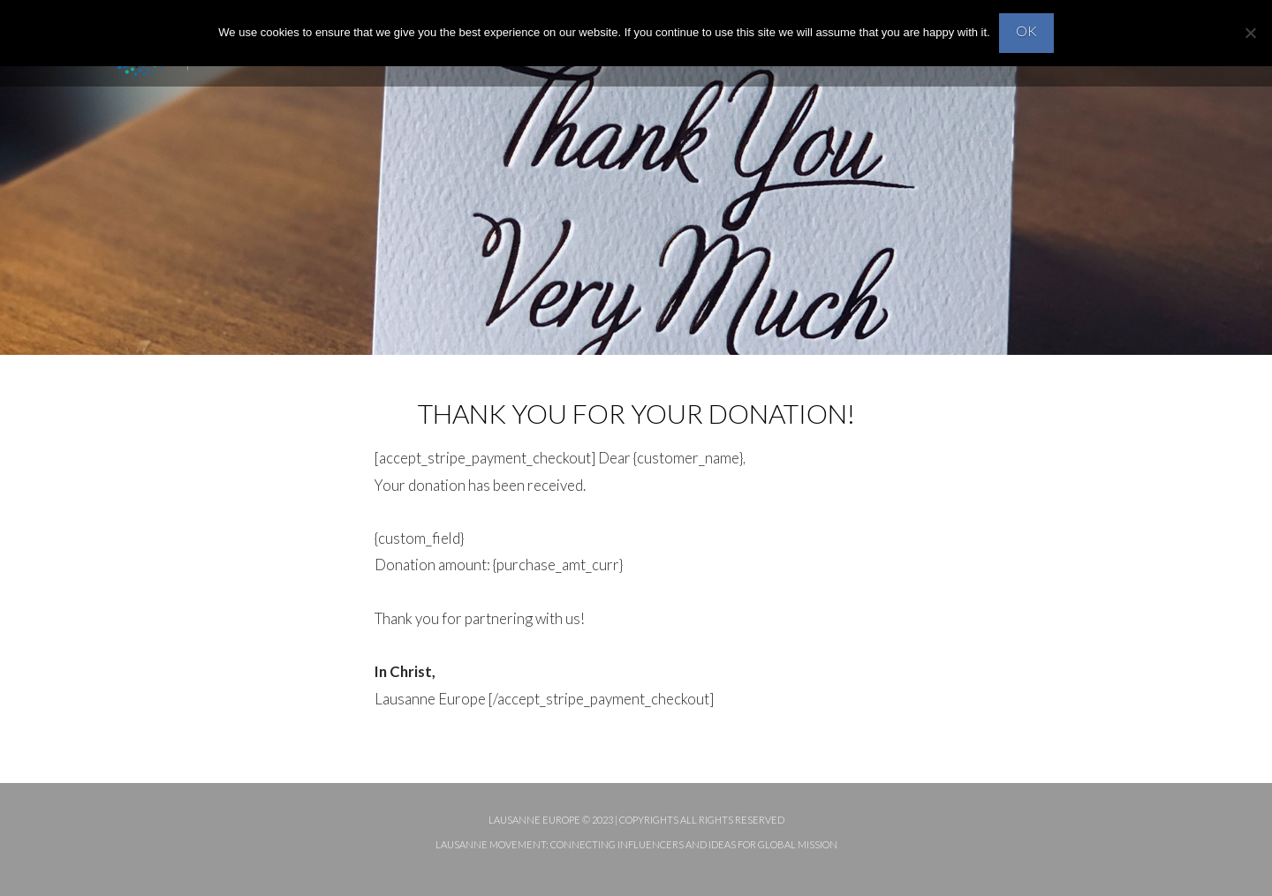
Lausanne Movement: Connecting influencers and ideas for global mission (636, 844)
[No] (1250, 32)
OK (1026, 30)
